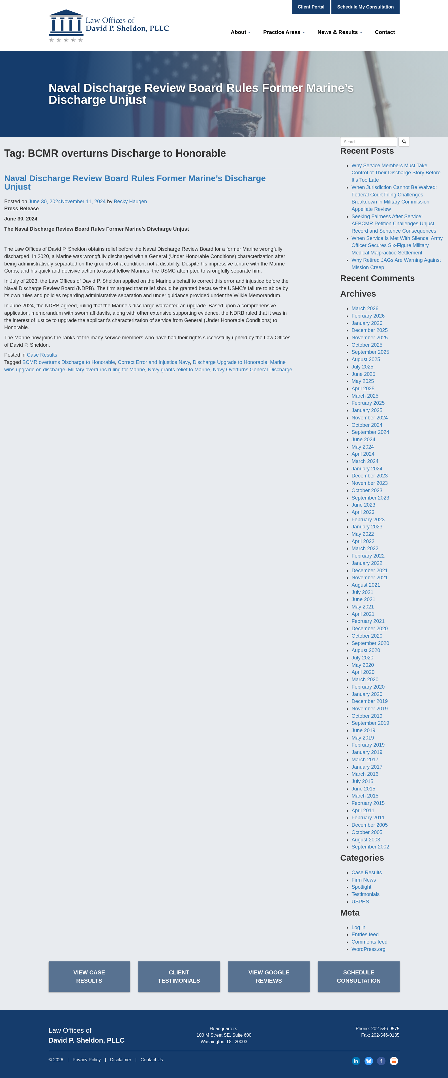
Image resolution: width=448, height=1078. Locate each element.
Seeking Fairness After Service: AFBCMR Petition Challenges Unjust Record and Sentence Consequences (393, 224)
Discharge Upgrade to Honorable (230, 362)
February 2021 (368, 621)
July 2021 (362, 592)
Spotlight (361, 887)
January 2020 (366, 694)
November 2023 (369, 483)
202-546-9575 (385, 1028)
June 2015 (363, 789)
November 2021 (369, 577)
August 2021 (365, 585)
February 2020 (368, 687)
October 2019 (366, 716)
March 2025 (364, 396)
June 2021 (363, 599)
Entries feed (365, 934)
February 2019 (368, 745)
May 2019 (362, 738)
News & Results (340, 32)
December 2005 (369, 825)
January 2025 (366, 410)
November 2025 (369, 337)
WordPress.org (368, 949)
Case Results (42, 355)
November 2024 (369, 418)
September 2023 (370, 498)
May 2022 (362, 534)
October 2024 (366, 425)
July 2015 (362, 781)
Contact (385, 32)
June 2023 (363, 505)
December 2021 (369, 570)
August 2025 (365, 359)
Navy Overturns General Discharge (252, 369)
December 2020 (369, 628)
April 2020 (362, 672)
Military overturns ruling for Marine (106, 369)
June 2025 (363, 374)
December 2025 (369, 330)
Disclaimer (120, 1059)
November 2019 (369, 708)
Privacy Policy (86, 1059)
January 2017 (366, 767)
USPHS (360, 902)
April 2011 (362, 810)
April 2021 (362, 614)
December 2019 (369, 701)
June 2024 (363, 439)
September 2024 (370, 432)
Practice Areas (284, 32)
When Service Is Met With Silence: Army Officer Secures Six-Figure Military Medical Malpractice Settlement (397, 245)
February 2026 (368, 316)
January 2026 (366, 323)
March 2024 (364, 461)
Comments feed (369, 942)
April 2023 (362, 512)
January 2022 (366, 563)
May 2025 (362, 381)
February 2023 (368, 519)
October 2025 (366, 345)
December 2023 (369, 476)
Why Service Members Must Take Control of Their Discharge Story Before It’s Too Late (396, 173)
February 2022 (368, 556)
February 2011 (368, 817)
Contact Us (152, 1059)
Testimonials (365, 894)
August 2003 (365, 840)
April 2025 (362, 388)
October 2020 (366, 636)
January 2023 (366, 527)
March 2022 (364, 548)
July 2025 (362, 367)
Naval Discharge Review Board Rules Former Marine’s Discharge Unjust (135, 182)
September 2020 (370, 643)
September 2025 (370, 352)
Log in (358, 927)
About (240, 32)
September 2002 (370, 847)
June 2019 (363, 730)
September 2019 (370, 723)
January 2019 (366, 752)
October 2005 (366, 832)
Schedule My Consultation (365, 7)
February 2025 (368, 403)
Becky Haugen (130, 201)
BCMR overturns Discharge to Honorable (68, 362)
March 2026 (364, 308)
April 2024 (362, 454)
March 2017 (364, 759)
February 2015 (368, 803)
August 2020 (365, 650)
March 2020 (364, 679)
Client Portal (311, 7)
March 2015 (364, 796)
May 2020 (362, 665)
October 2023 (366, 490)
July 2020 (362, 658)
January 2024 (366, 469)
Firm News (363, 880)
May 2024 (362, 447)
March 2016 (364, 774)
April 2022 (362, 541)
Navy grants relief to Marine (179, 369)
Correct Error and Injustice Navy (154, 362)
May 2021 (362, 607)
